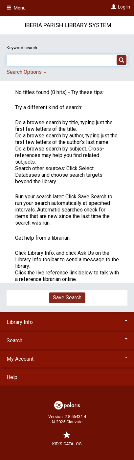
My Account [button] (67, 359)
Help (12, 377)
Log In (124, 7)
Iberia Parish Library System (68, 25)
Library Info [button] (67, 322)
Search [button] (67, 340)
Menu (16, 7)
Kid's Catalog (67, 440)
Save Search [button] (67, 297)
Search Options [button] (26, 72)
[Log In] (113, 7)
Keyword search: (23, 47)
